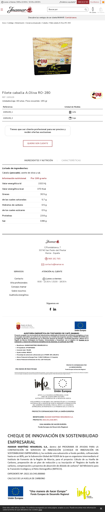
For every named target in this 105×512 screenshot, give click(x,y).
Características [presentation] (71, 160)
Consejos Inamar (18, 286)
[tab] (38, 160)
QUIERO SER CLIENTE (37, 143)
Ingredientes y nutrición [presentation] (38, 160)
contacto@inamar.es (54, 264)
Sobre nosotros (19, 291)
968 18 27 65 (83, 2)
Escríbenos (95, 2)
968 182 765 (54, 258)
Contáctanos (70, 17)
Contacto (18, 278)
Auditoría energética (18, 295)
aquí (40, 509)
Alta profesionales (18, 282)
